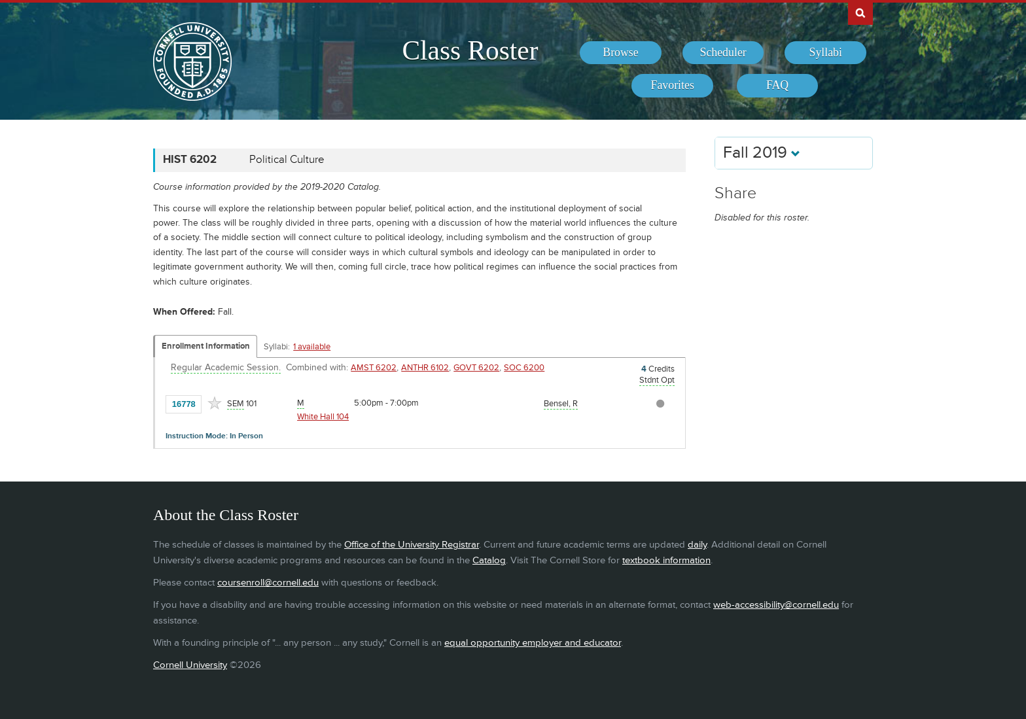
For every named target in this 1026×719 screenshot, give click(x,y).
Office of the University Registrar (411, 544)
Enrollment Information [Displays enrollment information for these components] (206, 346)
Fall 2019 (761, 153)
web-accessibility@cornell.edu (776, 605)
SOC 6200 (524, 367)
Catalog (489, 560)
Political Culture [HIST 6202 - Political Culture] (287, 159)
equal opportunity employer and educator (532, 643)
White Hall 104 (323, 417)
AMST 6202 (374, 367)
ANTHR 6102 (425, 367)
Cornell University (190, 665)
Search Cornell (860, 12)
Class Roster (470, 50)
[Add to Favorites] (214, 403)
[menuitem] (621, 53)
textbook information (666, 560)
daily (697, 544)
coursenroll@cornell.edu (268, 582)
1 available (311, 346)
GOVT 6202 (476, 367)
